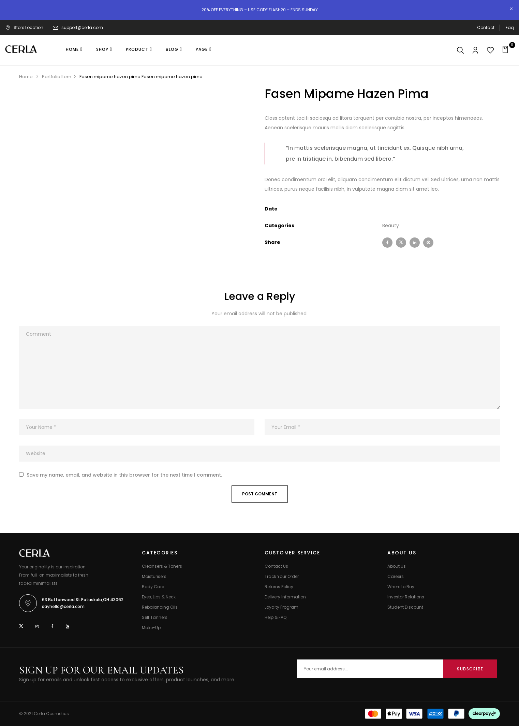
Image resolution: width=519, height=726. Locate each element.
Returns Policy (279, 587)
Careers (395, 576)
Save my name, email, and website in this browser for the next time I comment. (124, 475)
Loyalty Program (281, 607)
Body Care (153, 587)
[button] (506, 50)
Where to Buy (400, 587)
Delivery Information (285, 597)
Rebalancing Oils (160, 607)
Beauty (390, 225)
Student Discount (405, 607)
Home (26, 76)
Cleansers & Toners (162, 566)
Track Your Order (282, 576)
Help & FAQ (275, 617)
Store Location (24, 27)
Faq (510, 27)
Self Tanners (154, 617)
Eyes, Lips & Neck (159, 597)
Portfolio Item (56, 76)
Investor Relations (405, 597)
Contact (485, 27)
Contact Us (276, 566)
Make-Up (151, 627)
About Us (396, 566)
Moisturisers (154, 576)
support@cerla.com (82, 27)
